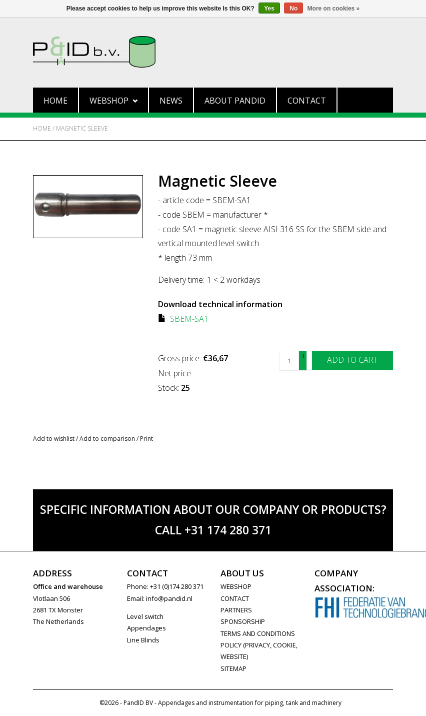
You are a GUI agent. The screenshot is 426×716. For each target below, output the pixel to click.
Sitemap (233, 668)
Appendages (146, 627)
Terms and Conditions (257, 633)
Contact (307, 100)
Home (56, 100)
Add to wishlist (53, 438)
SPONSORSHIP (242, 621)
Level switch (145, 616)
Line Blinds (143, 639)
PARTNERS (236, 609)
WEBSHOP (236, 586)
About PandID (235, 100)
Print (146, 438)
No (294, 8)
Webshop (114, 100)
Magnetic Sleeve (82, 128)
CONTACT (234, 598)
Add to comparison (108, 438)
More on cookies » (334, 8)
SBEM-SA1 (189, 318)
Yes (269, 8)
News (171, 100)
